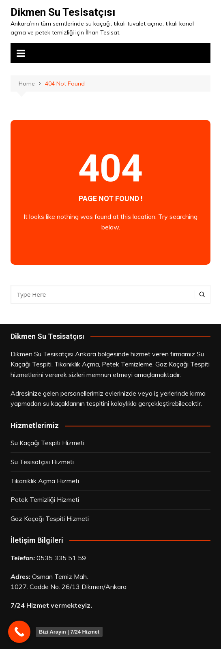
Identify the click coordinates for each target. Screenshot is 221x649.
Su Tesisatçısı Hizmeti (42, 462)
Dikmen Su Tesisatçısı (63, 12)
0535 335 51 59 (61, 558)
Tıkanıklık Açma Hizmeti (45, 481)
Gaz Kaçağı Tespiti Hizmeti (50, 518)
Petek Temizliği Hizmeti (45, 499)
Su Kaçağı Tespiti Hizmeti (47, 443)
